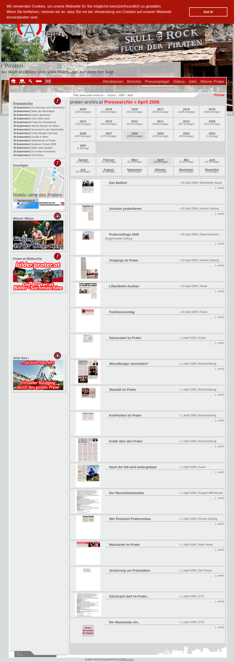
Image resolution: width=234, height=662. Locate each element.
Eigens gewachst (40, 114)
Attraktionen (113, 81)
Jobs (193, 81)
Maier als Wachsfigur (43, 111)
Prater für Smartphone (43, 122)
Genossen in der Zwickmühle (47, 129)
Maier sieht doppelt (42, 147)
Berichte (134, 81)
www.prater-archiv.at (91, 95)
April (130, 95)
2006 (121, 95)
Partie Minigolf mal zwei (44, 133)
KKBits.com (126, 659)
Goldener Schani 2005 (43, 144)
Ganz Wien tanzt (40, 118)
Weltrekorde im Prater (43, 140)
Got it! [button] (208, 12)
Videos (179, 81)
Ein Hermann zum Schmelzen (48, 107)
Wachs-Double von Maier (45, 125)
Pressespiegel (157, 81)
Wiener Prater (212, 81)
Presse (111, 95)
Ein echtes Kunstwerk (43, 151)
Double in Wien (39, 136)
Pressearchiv (23, 103)
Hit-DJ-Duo (37, 155)
